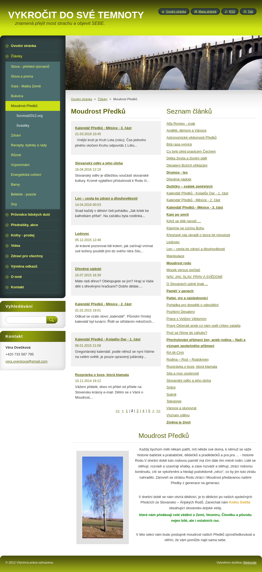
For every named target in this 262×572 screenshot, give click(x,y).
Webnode (250, 562)
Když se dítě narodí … (183, 221)
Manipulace (175, 256)
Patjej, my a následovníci (187, 298)
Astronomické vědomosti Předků (191, 137)
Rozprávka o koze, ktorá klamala (102, 375)
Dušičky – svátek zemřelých (189, 186)
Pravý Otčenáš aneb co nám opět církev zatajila (203, 326)
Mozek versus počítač (183, 270)
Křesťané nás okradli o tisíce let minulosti (198, 235)
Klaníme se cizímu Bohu (185, 228)
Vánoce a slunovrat (181, 408)
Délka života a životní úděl (186, 158)
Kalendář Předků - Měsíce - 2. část (103, 304)
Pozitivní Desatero (180, 312)
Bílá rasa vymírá (179, 144)
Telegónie (173, 401)
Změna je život (178, 422)
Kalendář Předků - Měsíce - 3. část (103, 128)
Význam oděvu (178, 415)
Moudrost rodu (178, 263)
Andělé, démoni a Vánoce (186, 130)
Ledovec (82, 234)
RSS (232, 11)
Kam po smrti (177, 214)
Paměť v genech (179, 291)
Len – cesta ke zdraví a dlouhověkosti (106, 198)
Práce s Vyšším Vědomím (186, 319)
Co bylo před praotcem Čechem (191, 151)
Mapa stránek (207, 11)
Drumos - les (177, 172)
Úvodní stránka (81, 99)
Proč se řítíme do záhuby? (186, 333)
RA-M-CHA (175, 353)
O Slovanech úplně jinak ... (187, 284)
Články (103, 99)
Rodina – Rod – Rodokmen (187, 359)
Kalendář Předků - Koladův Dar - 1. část (108, 339)
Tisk (250, 11)
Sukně (171, 394)
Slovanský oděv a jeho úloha (99, 163)
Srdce (170, 387)
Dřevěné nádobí (88, 269)
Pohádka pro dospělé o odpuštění (192, 305)
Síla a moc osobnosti (182, 373)
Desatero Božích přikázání (186, 165)
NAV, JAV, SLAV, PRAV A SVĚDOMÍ (194, 277)
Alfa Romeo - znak (180, 123)
